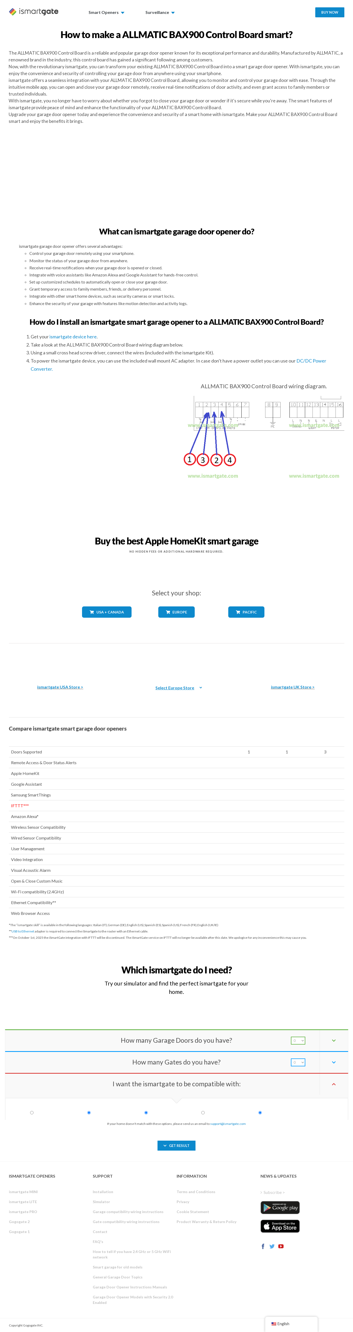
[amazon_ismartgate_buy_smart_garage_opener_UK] (292, 660)
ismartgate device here (73, 336)
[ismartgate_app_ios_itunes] (280, 1226)
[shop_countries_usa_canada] (106, 622)
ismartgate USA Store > (60, 686)
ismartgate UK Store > (293, 686)
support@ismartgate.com (228, 1124)
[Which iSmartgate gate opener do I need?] (305, 965)
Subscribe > (274, 1192)
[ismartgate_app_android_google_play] (280, 1207)
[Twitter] (272, 1246)
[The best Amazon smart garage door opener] (60, 660)
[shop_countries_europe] (176, 621)
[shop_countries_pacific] (246, 621)
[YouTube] (281, 1246)
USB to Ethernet (23, 931)
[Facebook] (263, 1246)
